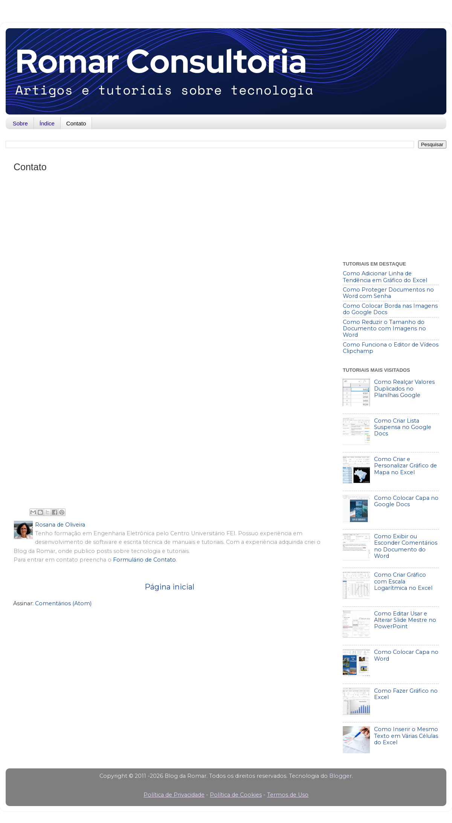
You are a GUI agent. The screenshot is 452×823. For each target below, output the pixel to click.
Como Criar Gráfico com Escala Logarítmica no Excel (403, 581)
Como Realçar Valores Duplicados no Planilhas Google (404, 389)
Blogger (340, 776)
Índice (47, 123)
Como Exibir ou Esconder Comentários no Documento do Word (405, 546)
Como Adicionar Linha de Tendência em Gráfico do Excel (385, 276)
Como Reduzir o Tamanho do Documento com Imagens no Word (384, 329)
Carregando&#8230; (169, 341)
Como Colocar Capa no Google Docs (406, 501)
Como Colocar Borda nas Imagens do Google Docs (390, 309)
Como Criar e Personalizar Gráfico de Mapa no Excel (405, 466)
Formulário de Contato (144, 559)
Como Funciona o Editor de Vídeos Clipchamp (390, 347)
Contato (76, 123)
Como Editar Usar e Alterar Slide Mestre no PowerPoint (405, 620)
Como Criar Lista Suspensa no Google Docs (402, 427)
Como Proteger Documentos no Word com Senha (388, 292)
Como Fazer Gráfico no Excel (406, 694)
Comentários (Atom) (63, 603)
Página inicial (169, 586)
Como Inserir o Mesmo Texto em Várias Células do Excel (406, 736)
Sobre (20, 123)
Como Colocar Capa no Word (406, 655)
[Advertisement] (391, 203)
